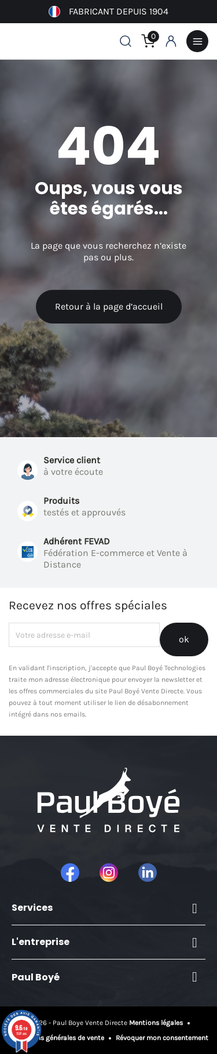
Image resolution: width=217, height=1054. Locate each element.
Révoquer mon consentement (161, 1038)
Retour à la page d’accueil (109, 306)
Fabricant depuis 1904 (108, 11)
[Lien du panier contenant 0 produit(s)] (148, 41)
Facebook (70, 872)
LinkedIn (147, 872)
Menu (197, 41)
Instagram (109, 872)
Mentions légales (157, 1023)
